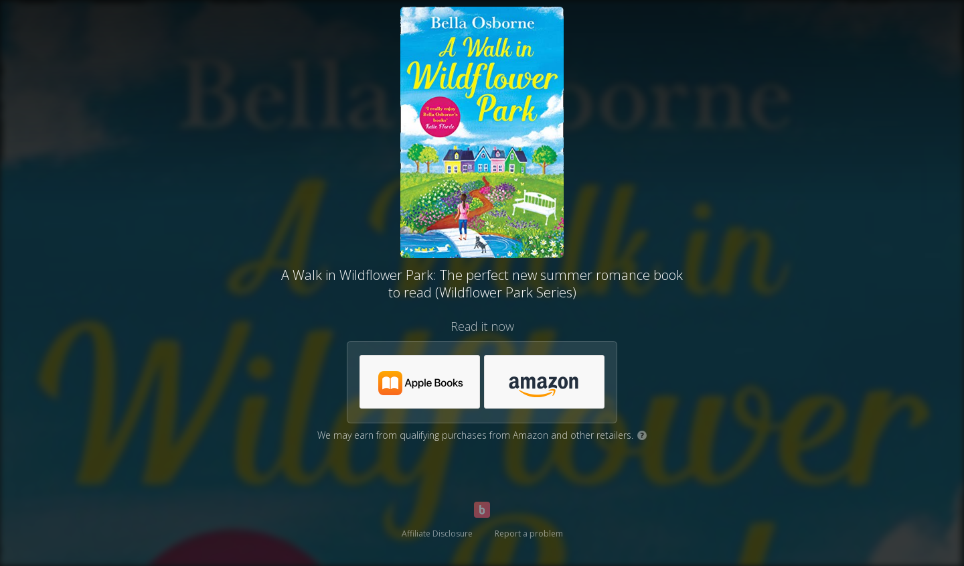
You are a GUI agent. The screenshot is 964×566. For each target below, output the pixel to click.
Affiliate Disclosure (437, 533)
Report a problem (529, 533)
